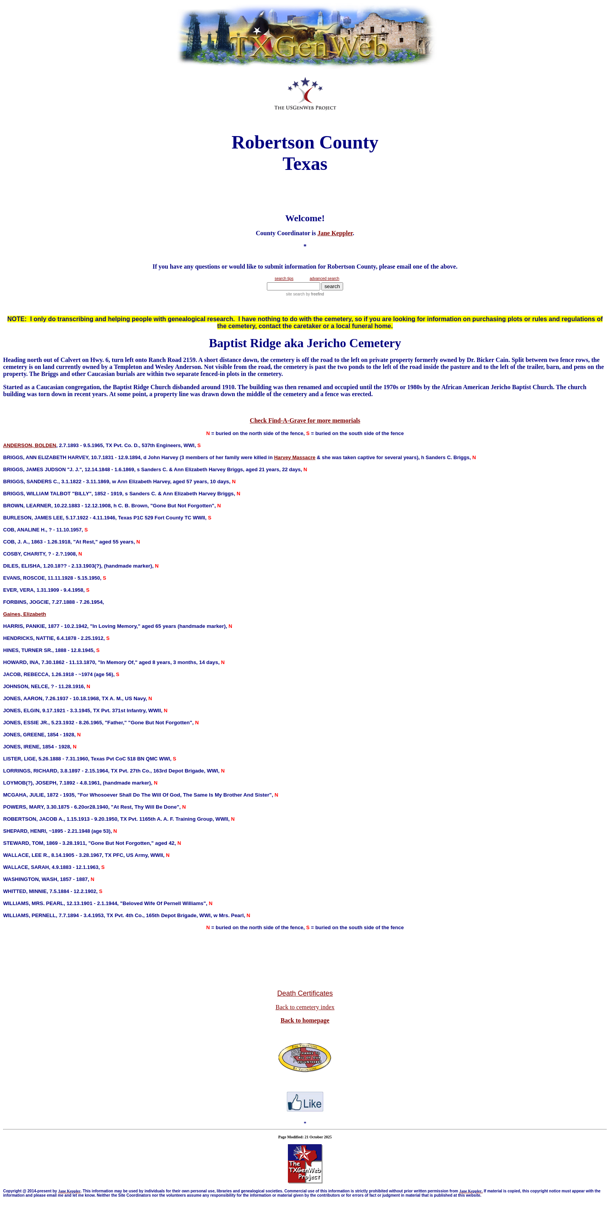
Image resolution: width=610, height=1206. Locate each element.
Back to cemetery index (305, 1007)
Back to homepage (304, 1020)
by (314, 294)
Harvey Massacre (294, 457)
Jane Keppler (335, 233)
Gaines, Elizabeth (24, 614)
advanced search (324, 278)
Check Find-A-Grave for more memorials (305, 420)
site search (295, 294)
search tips (284, 278)
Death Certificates (305, 993)
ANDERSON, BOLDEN (29, 445)
